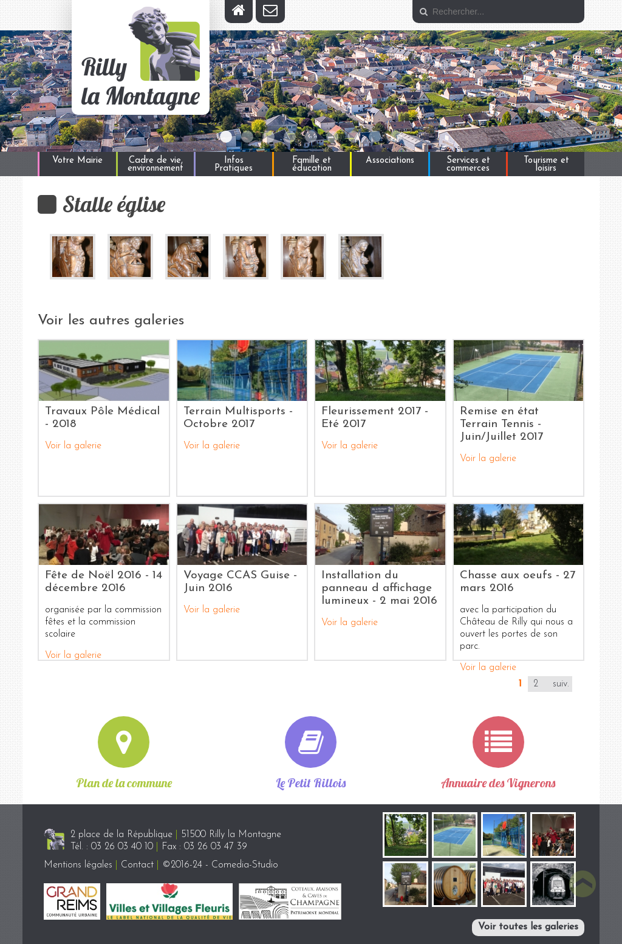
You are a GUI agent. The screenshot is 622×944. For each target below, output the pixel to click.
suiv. (561, 684)
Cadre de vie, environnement (155, 164)
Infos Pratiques (233, 164)
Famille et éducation (312, 164)
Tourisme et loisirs (546, 164)
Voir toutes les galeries (528, 927)
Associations (390, 160)
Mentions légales (78, 865)
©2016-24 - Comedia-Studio (220, 865)
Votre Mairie (77, 160)
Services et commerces (468, 164)
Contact (137, 865)
